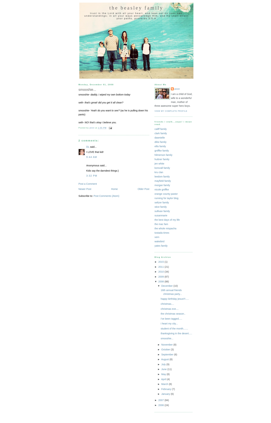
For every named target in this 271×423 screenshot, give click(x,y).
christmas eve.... (170, 308)
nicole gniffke (162, 189)
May (164, 374)
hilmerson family (163, 155)
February (166, 389)
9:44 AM (91, 157)
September (167, 354)
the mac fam (161, 224)
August (165, 359)
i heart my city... (169, 323)
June (164, 369)
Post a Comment (87, 183)
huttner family (162, 159)
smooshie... (167, 338)
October (166, 349)
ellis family (160, 146)
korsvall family (162, 168)
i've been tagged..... (171, 318)
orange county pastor (166, 193)
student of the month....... (174, 328)
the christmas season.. (173, 313)
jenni (177, 89)
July (163, 364)
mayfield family (163, 181)
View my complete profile (171, 111)
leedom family (162, 176)
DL (87, 146)
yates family (161, 245)
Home (114, 189)
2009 (161, 276)
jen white (159, 163)
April (164, 379)
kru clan (159, 172)
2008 (161, 281)
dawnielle (160, 137)
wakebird (159, 241)
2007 (161, 400)
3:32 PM (91, 175)
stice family (161, 206)
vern (157, 237)
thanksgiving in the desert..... (176, 333)
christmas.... (167, 303)
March (165, 384)
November (167, 344)
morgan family (162, 185)
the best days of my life (167, 219)
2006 (161, 405)
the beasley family (136, 8)
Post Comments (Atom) (106, 196)
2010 (161, 271)
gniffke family (162, 150)
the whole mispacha (165, 228)
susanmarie (161, 215)
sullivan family (162, 211)
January (166, 394)
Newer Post (84, 189)
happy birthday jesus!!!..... (175, 298)
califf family (161, 129)
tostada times (162, 232)
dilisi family (160, 142)
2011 (161, 266)
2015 (161, 261)
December (167, 285)
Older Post (143, 189)
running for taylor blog (166, 198)
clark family (161, 133)
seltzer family (162, 202)
